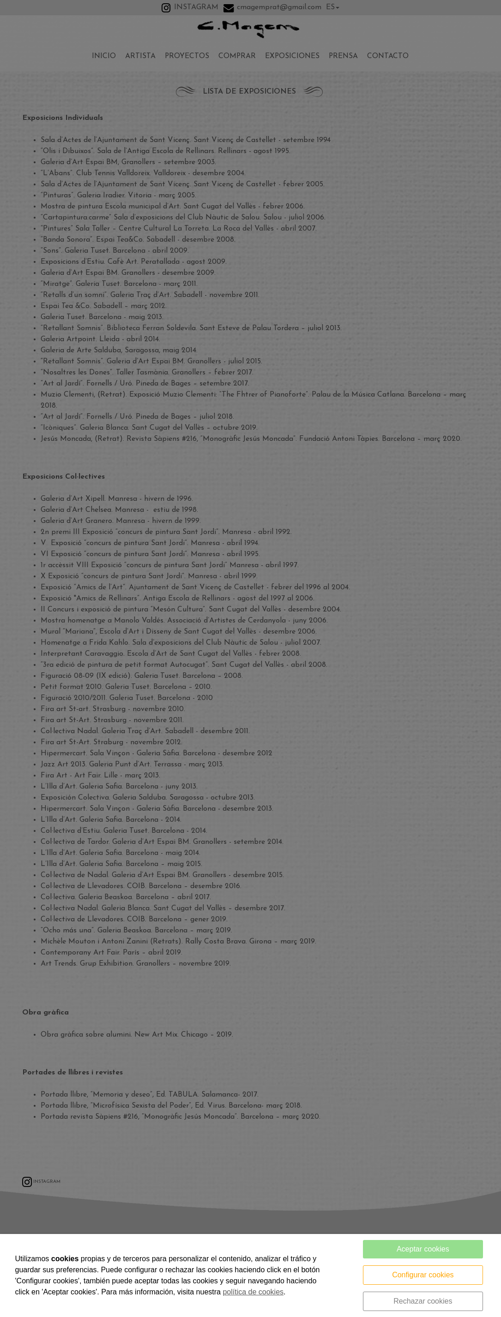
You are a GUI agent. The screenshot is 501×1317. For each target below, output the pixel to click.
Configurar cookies (422, 1275)
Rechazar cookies (422, 1301)
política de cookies (253, 1292)
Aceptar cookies (423, 1249)
